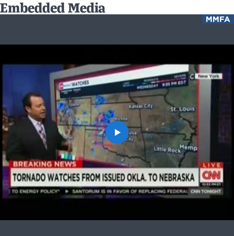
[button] (117, 132)
